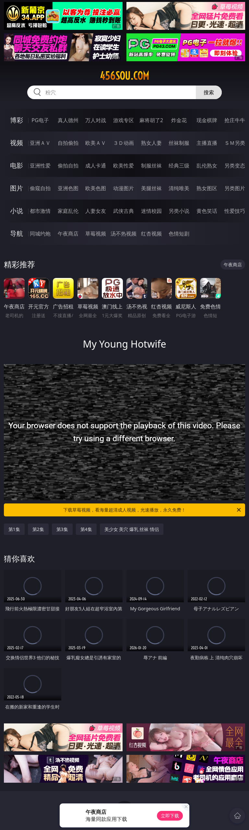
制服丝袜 (151, 165)
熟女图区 (206, 188)
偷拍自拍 (68, 165)
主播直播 (206, 142)
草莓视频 (95, 233)
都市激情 (40, 210)
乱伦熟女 (206, 165)
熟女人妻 (151, 142)
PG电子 (40, 120)
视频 (16, 142)
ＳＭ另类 (234, 142)
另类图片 (234, 188)
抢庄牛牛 (234, 120)
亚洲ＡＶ (40, 142)
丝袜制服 (179, 142)
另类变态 (234, 165)
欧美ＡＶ (95, 142)
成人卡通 (95, 165)
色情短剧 (179, 233)
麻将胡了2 (151, 120)
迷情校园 (151, 210)
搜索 (209, 92)
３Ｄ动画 (123, 142)
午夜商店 (68, 233)
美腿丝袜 (151, 188)
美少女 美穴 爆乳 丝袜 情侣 (131, 529)
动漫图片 (123, 188)
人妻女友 (95, 210)
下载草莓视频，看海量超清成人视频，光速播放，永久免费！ (152, 510)
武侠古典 (123, 210)
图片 (16, 188)
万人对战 (95, 120)
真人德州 (68, 120)
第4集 (86, 529)
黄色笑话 (206, 210)
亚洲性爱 (40, 165)
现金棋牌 (206, 120)
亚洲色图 (68, 188)
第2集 (38, 529)
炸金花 (179, 120)
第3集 (62, 529)
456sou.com (124, 75)
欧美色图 (95, 188)
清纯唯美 (179, 188)
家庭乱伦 (68, 210)
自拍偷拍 (68, 142)
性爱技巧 (234, 210)
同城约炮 (40, 233)
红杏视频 (151, 233)
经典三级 (179, 165)
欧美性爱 (123, 165)
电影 (16, 165)
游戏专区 (123, 120)
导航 (16, 233)
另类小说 (179, 210)
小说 (16, 210)
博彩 (16, 120)
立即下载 (170, 816)
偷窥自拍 (40, 188)
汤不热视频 (123, 233)
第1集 (14, 529)
